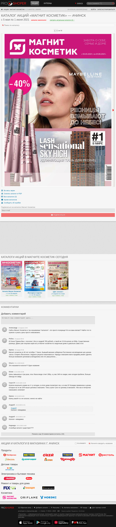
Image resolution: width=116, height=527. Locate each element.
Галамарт (29, 488)
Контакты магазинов (70, 507)
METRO (29, 455)
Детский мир (9, 469)
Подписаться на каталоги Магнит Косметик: (18, 207)
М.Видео (29, 478)
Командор (29, 459)
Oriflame (29, 497)
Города (83, 507)
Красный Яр (67, 459)
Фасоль (9, 459)
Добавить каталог (41, 507)
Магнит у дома (87, 455)
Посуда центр (48, 488)
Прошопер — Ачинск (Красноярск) (13, 3)
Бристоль (106, 455)
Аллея (48, 459)
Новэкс (48, 497)
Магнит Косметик (17, 9)
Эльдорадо (9, 478)
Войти (93, 9)
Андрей (14, 408)
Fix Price (9, 488)
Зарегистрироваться (106, 9)
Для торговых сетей (97, 507)
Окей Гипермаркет (48, 455)
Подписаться (58, 215)
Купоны (48, 3)
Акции (35, 3)
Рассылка (54, 507)
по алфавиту (80, 443)
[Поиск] (100, 3)
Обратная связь (24, 507)
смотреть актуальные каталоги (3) (62, 20)
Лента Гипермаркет (67, 455)
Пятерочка (9, 455)
